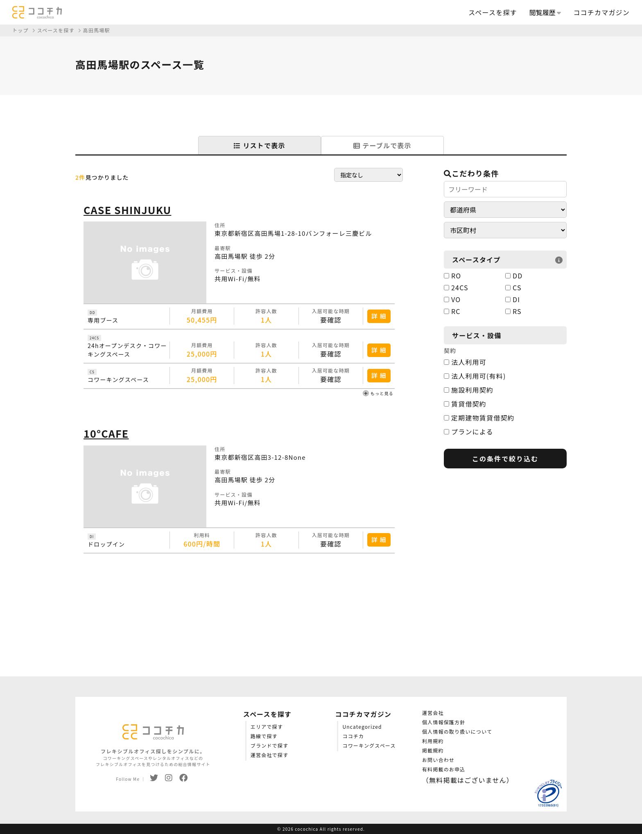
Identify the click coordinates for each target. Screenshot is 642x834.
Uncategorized (362, 726)
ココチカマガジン (601, 12)
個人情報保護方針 (444, 722)
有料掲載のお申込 (444, 769)
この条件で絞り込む (505, 458)
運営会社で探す (269, 754)
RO (452, 275)
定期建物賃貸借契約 (479, 418)
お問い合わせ (438, 759)
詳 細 (379, 316)
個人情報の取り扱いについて (457, 731)
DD (513, 275)
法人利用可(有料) (475, 376)
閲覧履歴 (545, 12)
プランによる (468, 431)
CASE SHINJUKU (127, 209)
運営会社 (433, 712)
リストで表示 (259, 145)
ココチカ (353, 735)
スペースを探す (492, 12)
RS (513, 311)
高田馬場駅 (96, 30)
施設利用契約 (468, 390)
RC (452, 311)
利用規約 (433, 740)
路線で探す (264, 735)
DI (512, 299)
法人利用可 (465, 362)
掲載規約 (433, 750)
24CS (456, 287)
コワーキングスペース (369, 745)
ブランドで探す (269, 745)
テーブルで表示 (382, 145)
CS (513, 287)
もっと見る (378, 393)
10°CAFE (106, 433)
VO (452, 299)
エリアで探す (267, 726)
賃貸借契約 (465, 404)
